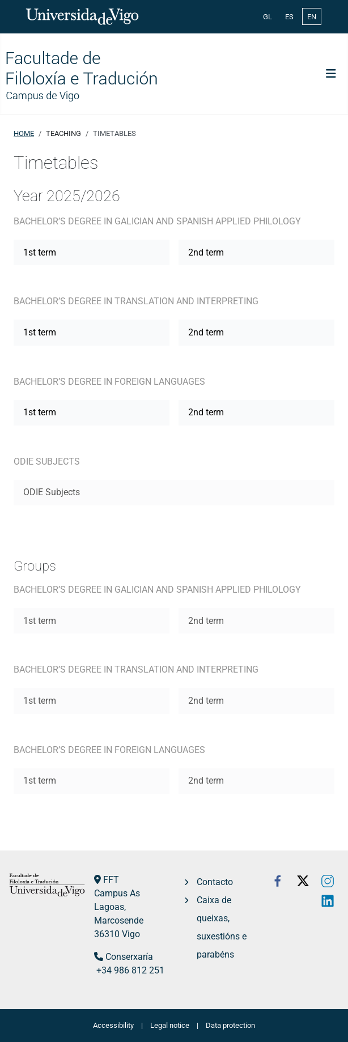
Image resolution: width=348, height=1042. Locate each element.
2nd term (206, 252)
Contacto (215, 882)
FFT (111, 879)
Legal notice (169, 1025)
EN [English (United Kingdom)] (311, 16)
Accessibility (113, 1025)
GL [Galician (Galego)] (267, 16)
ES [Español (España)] (289, 16)
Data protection (230, 1025)
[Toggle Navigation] (331, 73)
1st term (39, 252)
